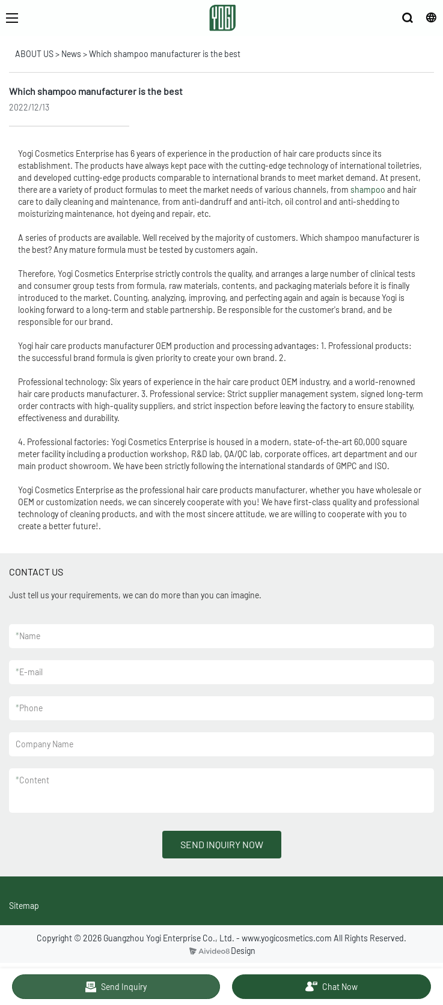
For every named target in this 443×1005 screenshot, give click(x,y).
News (71, 54)
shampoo (367, 189)
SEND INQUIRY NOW (221, 844)
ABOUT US (34, 54)
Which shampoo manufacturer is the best (164, 54)
